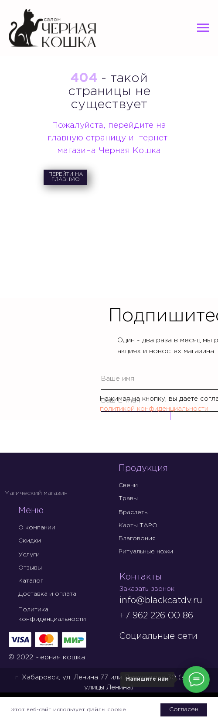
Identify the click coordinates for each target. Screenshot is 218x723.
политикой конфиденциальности (154, 409)
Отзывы (30, 567)
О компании (36, 527)
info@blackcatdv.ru (160, 600)
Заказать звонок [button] (146, 589)
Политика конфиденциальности (52, 614)
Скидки (29, 540)
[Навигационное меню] (203, 28)
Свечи (128, 485)
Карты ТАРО (138, 525)
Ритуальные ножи (146, 551)
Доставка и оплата (47, 594)
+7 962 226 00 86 (156, 616)
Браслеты (134, 512)
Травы (128, 498)
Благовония (137, 538)
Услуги (29, 554)
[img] (126, 651)
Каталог (30, 580)
